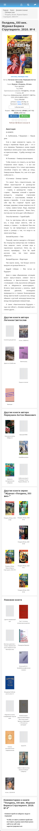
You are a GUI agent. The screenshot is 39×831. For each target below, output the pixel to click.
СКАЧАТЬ (13, 116)
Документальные (22, 10)
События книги (19, 107)
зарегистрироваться (14, 826)
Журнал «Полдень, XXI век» (22, 84)
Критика (14, 76)
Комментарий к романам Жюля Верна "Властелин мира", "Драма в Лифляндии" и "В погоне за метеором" (23, 715)
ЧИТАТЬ (25, 116)
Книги (12, 10)
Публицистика (10, 12)
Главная (5, 10)
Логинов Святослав (15, 80)
